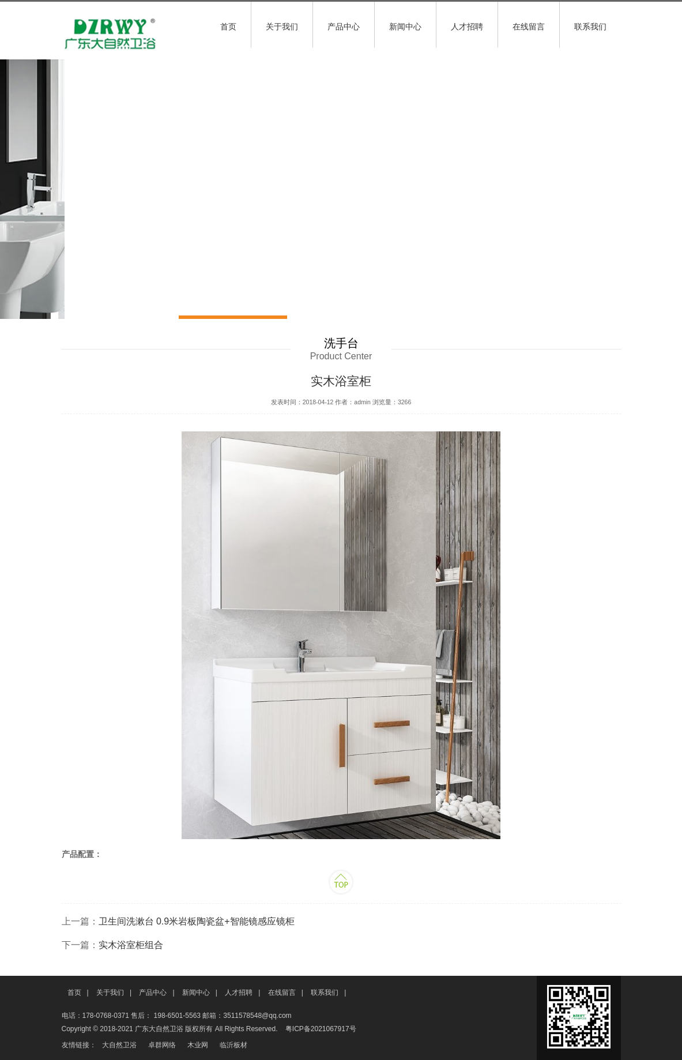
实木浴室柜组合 (131, 945)
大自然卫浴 (119, 1045)
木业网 (197, 1045)
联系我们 (590, 26)
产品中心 (343, 26)
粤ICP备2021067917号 (320, 1029)
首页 (228, 26)
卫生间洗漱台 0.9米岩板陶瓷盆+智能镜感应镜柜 (197, 921)
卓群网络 (162, 1045)
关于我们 (282, 26)
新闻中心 (405, 26)
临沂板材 (233, 1045)
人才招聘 (467, 26)
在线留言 (529, 26)
